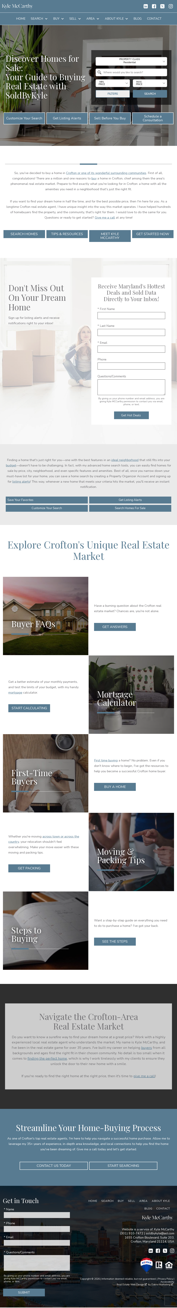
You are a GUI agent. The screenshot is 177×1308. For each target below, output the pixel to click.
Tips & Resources (67, 234)
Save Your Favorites (21, 500)
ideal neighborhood (125, 460)
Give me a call (105, 217)
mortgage (15, 693)
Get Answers (114, 627)
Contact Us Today (54, 1166)
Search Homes (24, 234)
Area (143, 1201)
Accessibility (167, 1282)
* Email (102, 343)
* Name (9, 1210)
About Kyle (161, 1201)
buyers (146, 1048)
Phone (102, 359)
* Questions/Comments (19, 1253)
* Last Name (106, 326)
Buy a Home (115, 787)
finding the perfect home (47, 1058)
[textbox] (133, 72)
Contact (154, 18)
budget (11, 465)
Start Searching (123, 1166)
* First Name (106, 309)
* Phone (9, 1223)
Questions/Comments (112, 376)
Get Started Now (152, 234)
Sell (131, 1201)
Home (20, 18)
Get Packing (29, 868)
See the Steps (115, 942)
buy (93, 178)
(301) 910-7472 (131, 1234)
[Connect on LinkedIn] (146, 6)
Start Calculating (29, 708)
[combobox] (131, 61)
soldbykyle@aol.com (160, 1234)
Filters (112, 94)
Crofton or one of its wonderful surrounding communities (106, 173)
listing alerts (21, 481)
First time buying (106, 761)
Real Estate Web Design (132, 1285)
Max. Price (139, 83)
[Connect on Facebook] (154, 6)
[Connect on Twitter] (162, 6)
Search (150, 94)
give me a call (144, 1076)
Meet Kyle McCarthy (109, 236)
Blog (138, 18)
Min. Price (102, 83)
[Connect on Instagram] (171, 6)
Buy (121, 1201)
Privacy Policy (165, 1279)
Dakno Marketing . (162, 1285)
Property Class (129, 61)
